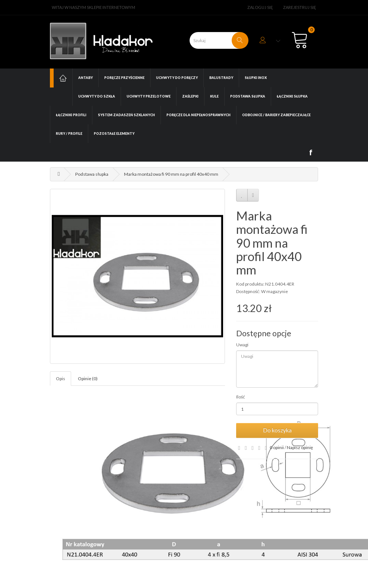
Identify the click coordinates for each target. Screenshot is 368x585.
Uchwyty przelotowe (149, 96)
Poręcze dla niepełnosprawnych (198, 115)
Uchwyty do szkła (96, 96)
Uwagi (242, 344)
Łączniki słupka (292, 96)
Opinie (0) (88, 378)
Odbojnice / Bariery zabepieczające (276, 115)
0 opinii (277, 447)
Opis (60, 378)
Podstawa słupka (247, 96)
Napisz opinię (300, 447)
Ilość (240, 397)
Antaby (85, 78)
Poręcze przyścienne (124, 78)
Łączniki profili (71, 115)
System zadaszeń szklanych (126, 115)
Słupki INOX (256, 78)
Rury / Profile (69, 133)
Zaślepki (190, 96)
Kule (214, 96)
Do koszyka (277, 430)
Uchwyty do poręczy (177, 78)
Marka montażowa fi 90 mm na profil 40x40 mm (171, 174)
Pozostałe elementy (114, 133)
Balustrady (221, 78)
